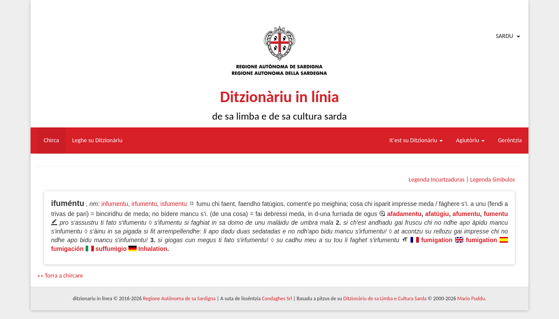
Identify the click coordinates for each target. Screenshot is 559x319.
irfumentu (144, 203)
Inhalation (152, 248)
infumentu (114, 203)
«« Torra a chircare (60, 275)
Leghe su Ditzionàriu (97, 140)
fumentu (496, 213)
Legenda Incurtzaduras (437, 179)
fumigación (67, 248)
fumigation (437, 240)
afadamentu (404, 213)
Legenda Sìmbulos (492, 179)
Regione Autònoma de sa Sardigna (179, 298)
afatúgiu (437, 213)
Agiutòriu (470, 140)
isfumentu (173, 203)
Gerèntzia (510, 140)
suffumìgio (111, 248)
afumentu (466, 213)
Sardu (504, 36)
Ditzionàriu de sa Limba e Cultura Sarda (384, 298)
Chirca (51, 140)
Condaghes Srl (277, 298)
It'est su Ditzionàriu (416, 140)
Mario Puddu (471, 298)
